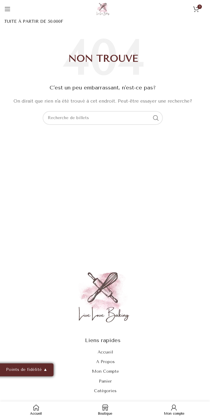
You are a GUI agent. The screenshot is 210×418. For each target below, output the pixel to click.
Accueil (105, 352)
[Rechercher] (103, 118)
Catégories (105, 390)
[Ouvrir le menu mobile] (8, 9)
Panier (105, 381)
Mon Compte (105, 371)
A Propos (105, 361)
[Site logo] (102, 8)
